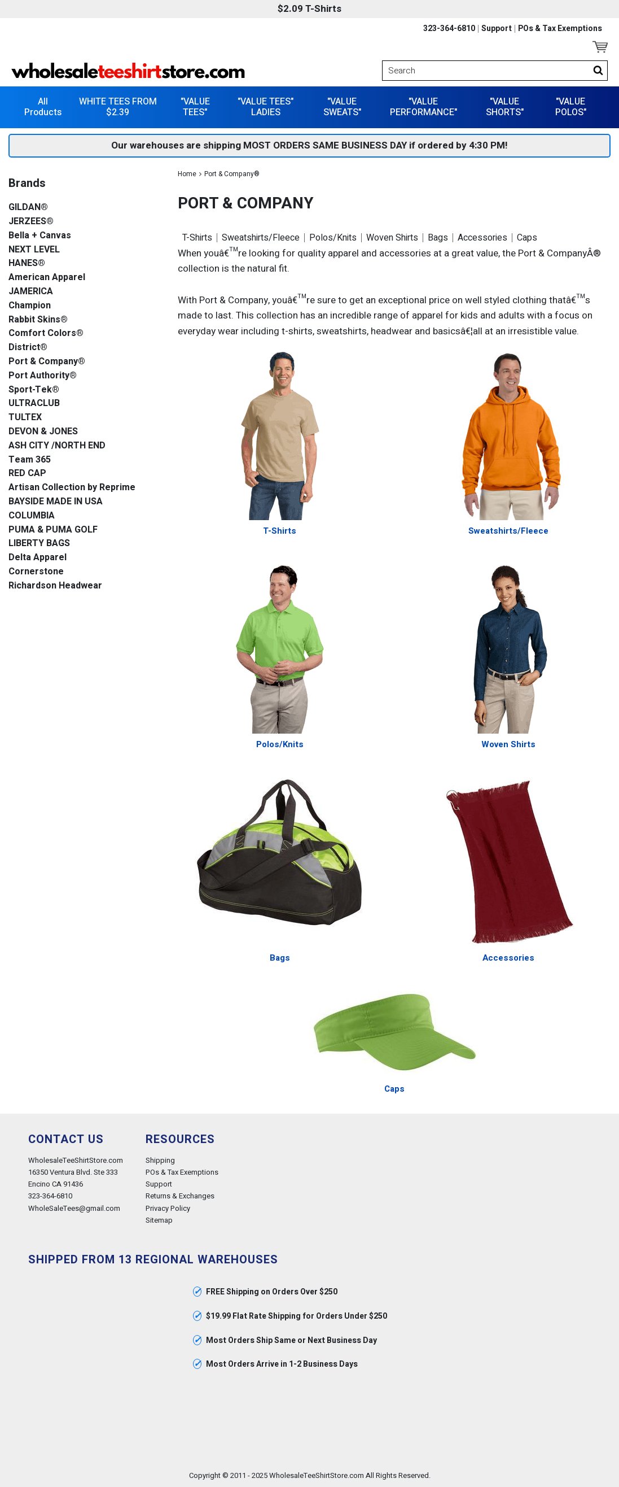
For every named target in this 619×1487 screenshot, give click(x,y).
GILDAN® (28, 207)
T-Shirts (197, 237)
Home (187, 174)
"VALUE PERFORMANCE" (423, 107)
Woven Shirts (392, 237)
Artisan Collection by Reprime (71, 488)
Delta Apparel (37, 558)
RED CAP (27, 473)
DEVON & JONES (43, 432)
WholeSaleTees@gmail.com (74, 1208)
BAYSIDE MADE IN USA (55, 502)
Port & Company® (46, 362)
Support (496, 29)
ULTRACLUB (34, 403)
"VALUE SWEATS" (342, 107)
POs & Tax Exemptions (560, 29)
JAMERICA (30, 292)
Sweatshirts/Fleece (261, 237)
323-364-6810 (449, 29)
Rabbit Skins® (38, 320)
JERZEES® (31, 222)
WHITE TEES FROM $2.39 (118, 107)
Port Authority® (42, 376)
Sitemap (159, 1220)
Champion (29, 306)
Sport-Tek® (33, 390)
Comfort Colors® (46, 333)
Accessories (482, 237)
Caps (527, 237)
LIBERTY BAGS (39, 544)
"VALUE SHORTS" (505, 107)
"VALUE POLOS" (570, 107)
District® (27, 348)
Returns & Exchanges (180, 1196)
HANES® (26, 263)
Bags (438, 237)
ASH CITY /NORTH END (57, 446)
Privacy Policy (168, 1208)
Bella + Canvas (39, 236)
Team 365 (29, 460)
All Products (43, 107)
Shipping (160, 1160)
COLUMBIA (31, 516)
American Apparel (46, 278)
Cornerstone (36, 572)
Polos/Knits (333, 237)
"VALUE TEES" (195, 107)
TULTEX (25, 418)
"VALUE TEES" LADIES (265, 107)
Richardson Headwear (55, 586)
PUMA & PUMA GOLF (53, 530)
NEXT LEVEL (34, 250)
